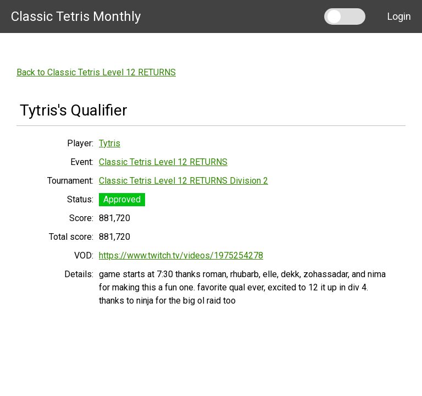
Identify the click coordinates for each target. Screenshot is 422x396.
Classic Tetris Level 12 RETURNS (163, 162)
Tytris (109, 143)
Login (399, 16)
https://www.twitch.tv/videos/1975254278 (181, 255)
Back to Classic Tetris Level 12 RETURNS (96, 72)
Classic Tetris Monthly (76, 16)
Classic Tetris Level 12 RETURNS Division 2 (183, 180)
